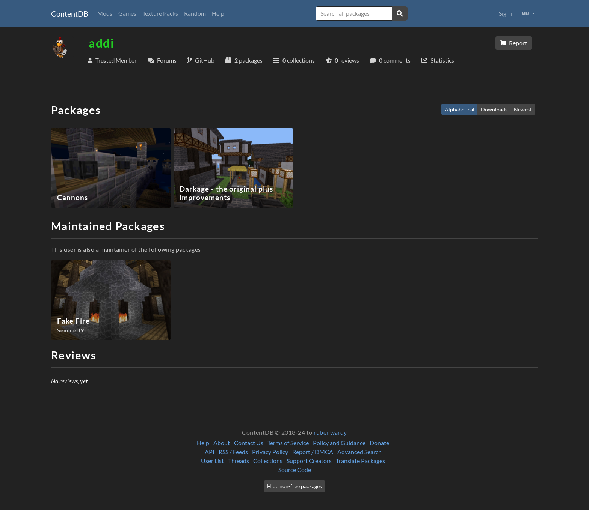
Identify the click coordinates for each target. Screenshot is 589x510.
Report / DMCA (312, 451)
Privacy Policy (270, 451)
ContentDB (69, 13)
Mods (104, 13)
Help (218, 13)
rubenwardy (330, 432)
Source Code (294, 469)
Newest (523, 109)
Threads (238, 460)
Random (195, 13)
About (221, 442)
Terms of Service (288, 442)
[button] (528, 13)
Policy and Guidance (339, 442)
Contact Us (248, 442)
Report (513, 42)
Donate (379, 442)
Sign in (507, 13)
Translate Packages (360, 460)
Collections (267, 460)
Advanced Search (359, 451)
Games (127, 13)
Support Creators (309, 460)
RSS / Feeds (233, 451)
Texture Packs (160, 13)
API (209, 451)
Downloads (494, 109)
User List (212, 460)
